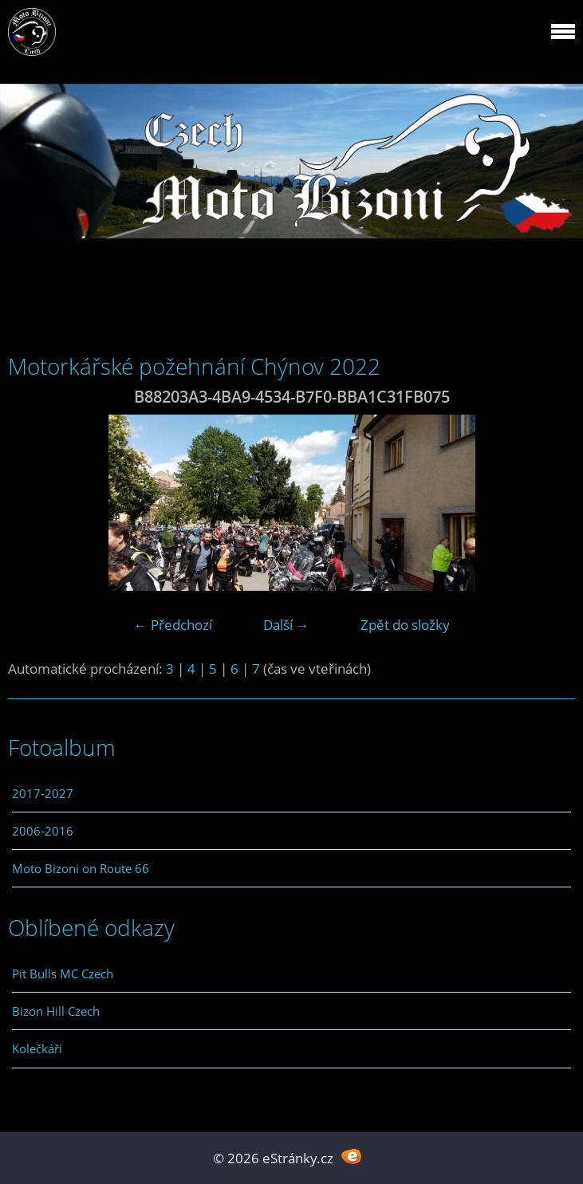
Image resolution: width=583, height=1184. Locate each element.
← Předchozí (173, 625)
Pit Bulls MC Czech (62, 973)
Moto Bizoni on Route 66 (80, 868)
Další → (286, 625)
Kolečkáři (37, 1048)
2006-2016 (42, 831)
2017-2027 (42, 793)
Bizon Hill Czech (56, 1011)
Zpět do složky (405, 625)
